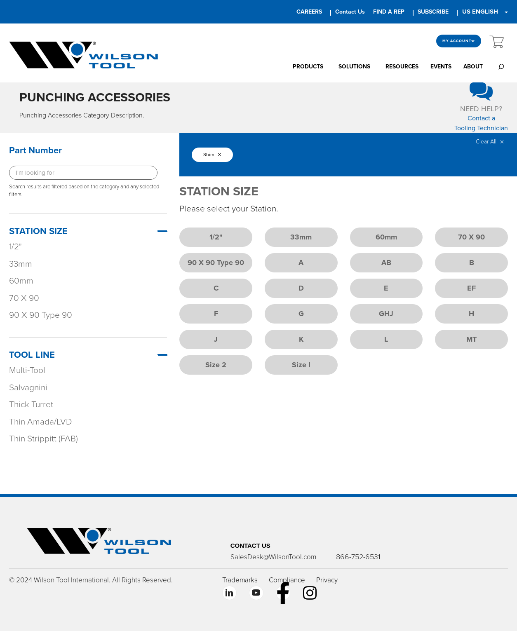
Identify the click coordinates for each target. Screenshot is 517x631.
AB (386, 262)
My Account (458, 41)
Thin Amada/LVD (40, 422)
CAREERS (309, 11)
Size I (301, 364)
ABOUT (473, 66)
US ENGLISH (480, 11)
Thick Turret (31, 404)
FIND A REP (388, 11)
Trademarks (240, 580)
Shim (212, 154)
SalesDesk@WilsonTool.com (273, 557)
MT (471, 339)
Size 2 (215, 364)
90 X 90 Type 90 (40, 315)
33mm (20, 264)
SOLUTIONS (354, 66)
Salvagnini (28, 387)
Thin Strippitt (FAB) (43, 439)
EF (471, 288)
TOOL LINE (32, 355)
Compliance (287, 580)
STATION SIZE (38, 231)
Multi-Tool (27, 370)
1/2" (15, 247)
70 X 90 (24, 298)
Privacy (327, 580)
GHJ (386, 313)
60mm (21, 281)
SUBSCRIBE (433, 11)
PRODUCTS (308, 66)
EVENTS (440, 66)
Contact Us (350, 11)
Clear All (490, 141)
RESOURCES (401, 66)
